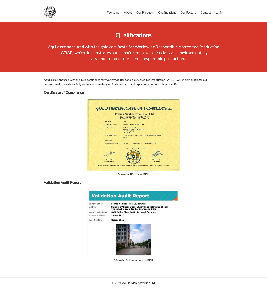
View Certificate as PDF (133, 174)
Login (218, 12)
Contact (206, 12)
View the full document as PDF (133, 260)
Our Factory (188, 12)
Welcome (113, 12)
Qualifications (167, 12)
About (128, 12)
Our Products (145, 12)
